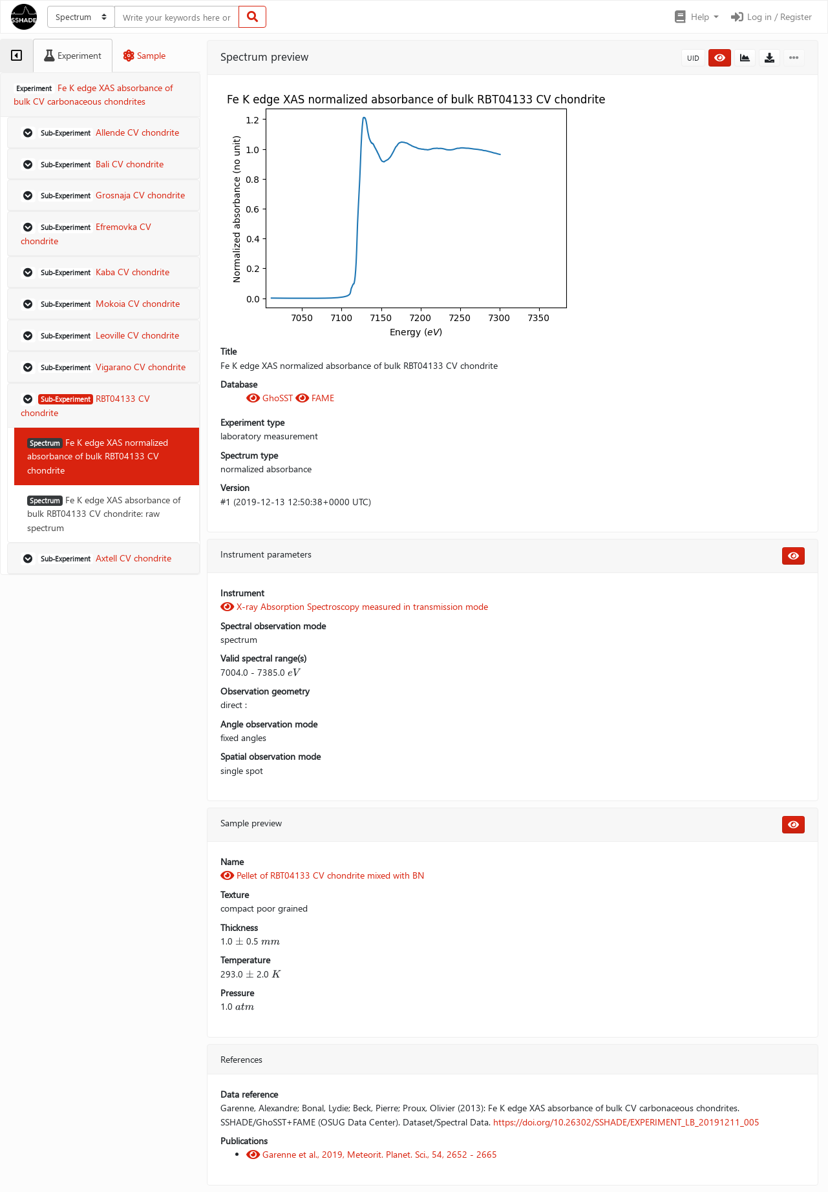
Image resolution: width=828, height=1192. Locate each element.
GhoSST (270, 398)
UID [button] (693, 58)
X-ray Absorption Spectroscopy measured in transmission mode (354, 606)
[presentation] (294, 672)
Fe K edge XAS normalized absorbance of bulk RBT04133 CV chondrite (97, 456)
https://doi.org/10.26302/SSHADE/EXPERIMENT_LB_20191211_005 (626, 1122)
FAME (314, 398)
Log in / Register (770, 16)
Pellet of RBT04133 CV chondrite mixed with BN (322, 875)
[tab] (16, 55)
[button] (696, 17)
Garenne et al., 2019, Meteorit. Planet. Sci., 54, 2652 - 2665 (371, 1154)
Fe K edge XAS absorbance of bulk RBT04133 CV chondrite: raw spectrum (103, 514)
